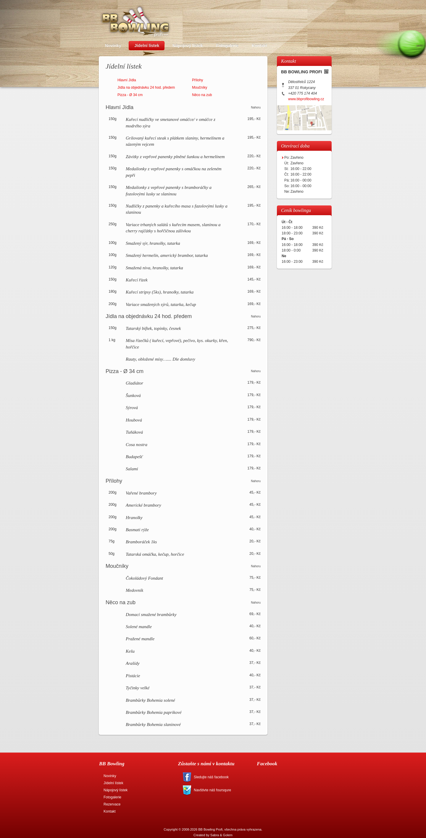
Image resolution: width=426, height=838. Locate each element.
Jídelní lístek (113, 783)
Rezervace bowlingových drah (299, 21)
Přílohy (197, 80)
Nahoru (256, 107)
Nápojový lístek (116, 790)
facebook (219, 777)
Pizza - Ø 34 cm (130, 95)
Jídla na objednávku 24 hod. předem (146, 87)
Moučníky (199, 87)
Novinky (110, 776)
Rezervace (112, 804)
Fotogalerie (112, 797)
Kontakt (110, 811)
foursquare (219, 790)
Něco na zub (202, 95)
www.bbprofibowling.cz (306, 99)
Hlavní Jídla (126, 80)
